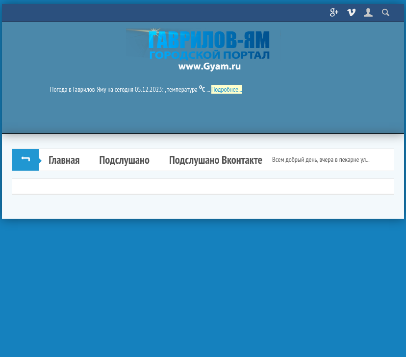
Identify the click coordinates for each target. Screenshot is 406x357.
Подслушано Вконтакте (215, 160)
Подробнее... (226, 89)
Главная (64, 160)
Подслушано (124, 160)
